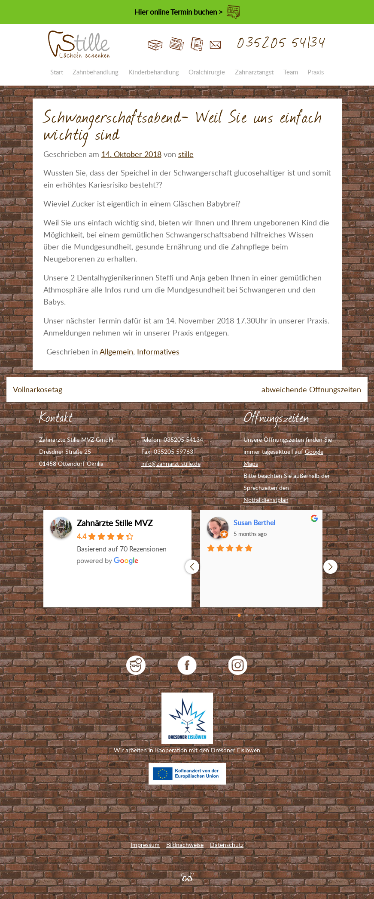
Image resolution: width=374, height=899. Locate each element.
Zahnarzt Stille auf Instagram (238, 665)
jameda (136, 665)
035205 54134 (281, 43)
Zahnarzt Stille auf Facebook (187, 665)
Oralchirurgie (207, 72)
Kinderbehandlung (153, 72)
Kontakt (215, 44)
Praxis (315, 72)
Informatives (158, 351)
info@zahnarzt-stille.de (171, 463)
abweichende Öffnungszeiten (311, 389)
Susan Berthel (254, 522)
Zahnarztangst (254, 72)
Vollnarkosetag (37, 389)
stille (186, 154)
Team (290, 72)
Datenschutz (226, 845)
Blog (176, 44)
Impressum (145, 845)
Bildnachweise (185, 845)
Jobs (197, 44)
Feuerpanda (187, 876)
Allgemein (116, 351)
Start (155, 44)
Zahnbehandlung (96, 72)
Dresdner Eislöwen (235, 750)
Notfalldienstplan (266, 500)
